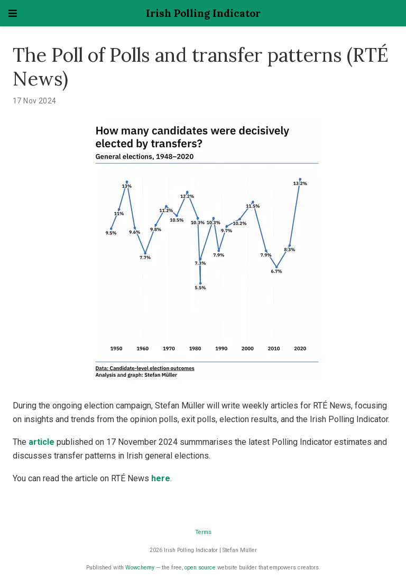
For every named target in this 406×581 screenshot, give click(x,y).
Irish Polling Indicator (203, 13)
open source (200, 567)
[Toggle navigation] (12, 13)
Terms (203, 532)
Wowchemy (139, 567)
